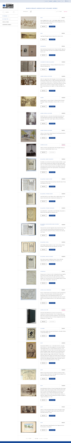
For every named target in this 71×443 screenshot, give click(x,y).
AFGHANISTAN (43, 45)
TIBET (47, 302)
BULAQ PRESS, (43, 174)
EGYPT (41, 361)
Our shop (46, 1)
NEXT (67, 11)
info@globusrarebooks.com (16, 438)
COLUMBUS (42, 320)
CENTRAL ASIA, (43, 302)
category (50, 1)
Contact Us (50, 433)
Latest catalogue (54, 1)
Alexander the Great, (44, 60)
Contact (59, 1)
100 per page (44, 427)
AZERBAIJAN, (42, 140)
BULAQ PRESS (51, 60)
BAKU (46, 140)
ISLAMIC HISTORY (49, 174)
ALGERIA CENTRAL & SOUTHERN (46, 74)
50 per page (40, 427)
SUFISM (47, 236)
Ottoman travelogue (50, 202)
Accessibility (40, 438)
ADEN (41, 17)
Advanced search (7, 24)
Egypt (41, 376)
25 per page (36, 427)
